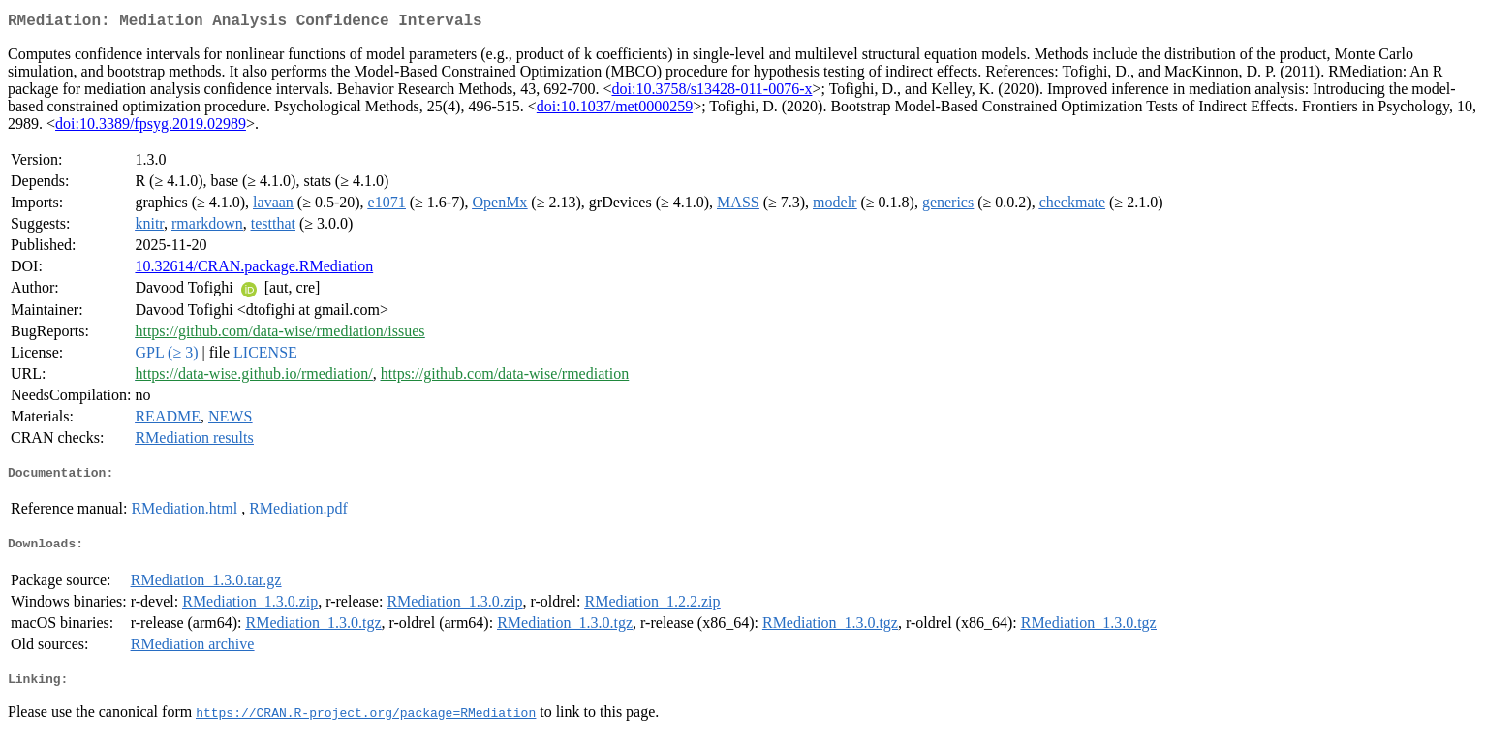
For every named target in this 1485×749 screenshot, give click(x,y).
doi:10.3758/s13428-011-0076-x (712, 92)
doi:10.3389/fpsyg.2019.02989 (150, 127)
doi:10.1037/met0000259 (615, 110)
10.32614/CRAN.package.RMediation (254, 270)
